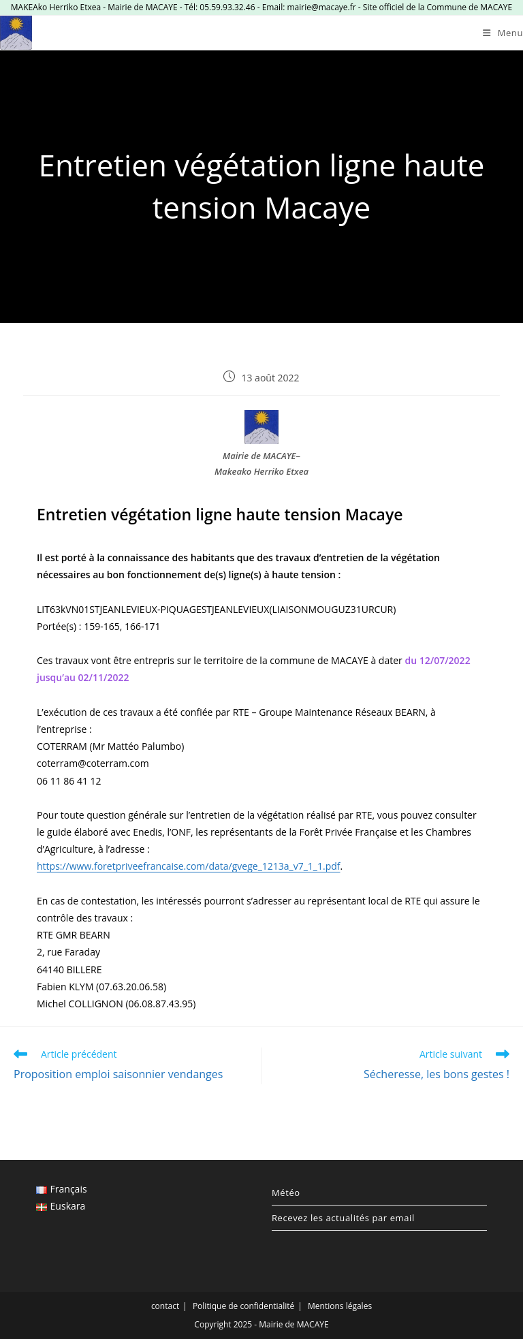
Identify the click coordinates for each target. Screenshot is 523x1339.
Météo (286, 1192)
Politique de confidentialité (243, 1306)
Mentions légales (340, 1306)
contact (165, 1306)
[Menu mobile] (503, 33)
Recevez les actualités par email (343, 1218)
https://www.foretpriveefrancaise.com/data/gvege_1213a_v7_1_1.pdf (188, 866)
